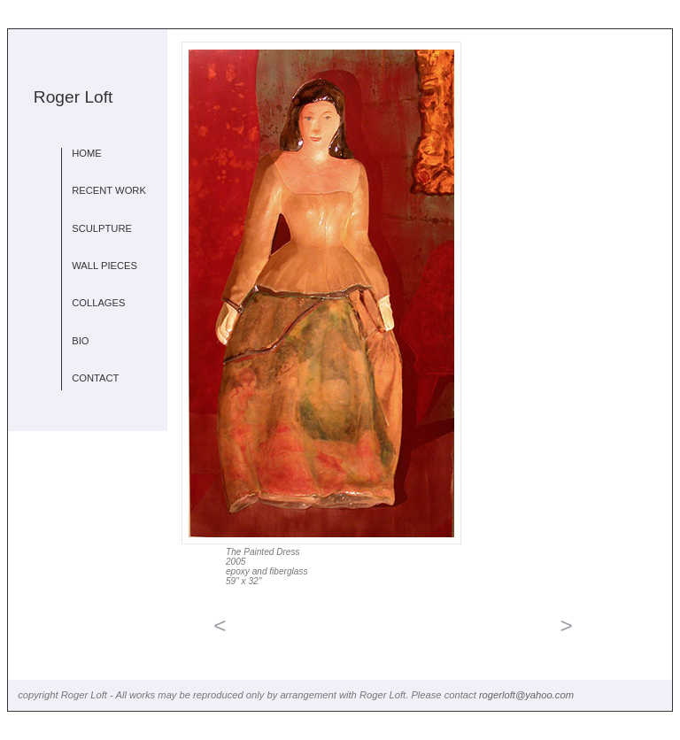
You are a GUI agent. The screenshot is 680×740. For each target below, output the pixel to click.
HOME (87, 153)
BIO (80, 340)
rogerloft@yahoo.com (526, 695)
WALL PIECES (104, 265)
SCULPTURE (102, 228)
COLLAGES (98, 302)
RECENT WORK (109, 190)
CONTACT (95, 378)
